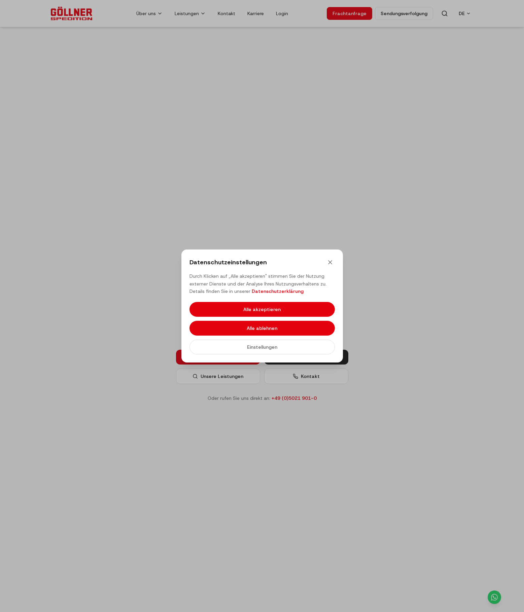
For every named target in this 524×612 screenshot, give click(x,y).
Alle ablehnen (262, 328)
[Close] (330, 262)
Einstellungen (262, 347)
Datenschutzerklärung (278, 291)
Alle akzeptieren (262, 309)
